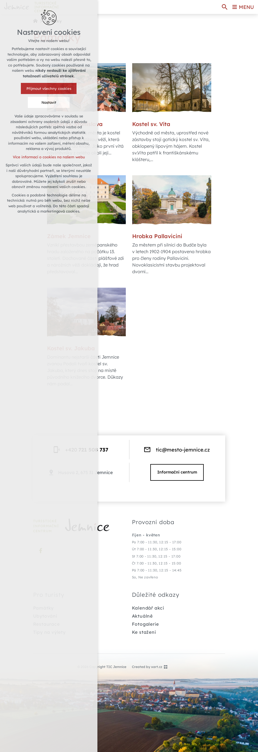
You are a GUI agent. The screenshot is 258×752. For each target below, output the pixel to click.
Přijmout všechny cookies (48, 88)
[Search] (224, 7)
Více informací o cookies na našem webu (49, 157)
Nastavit (48, 102)
